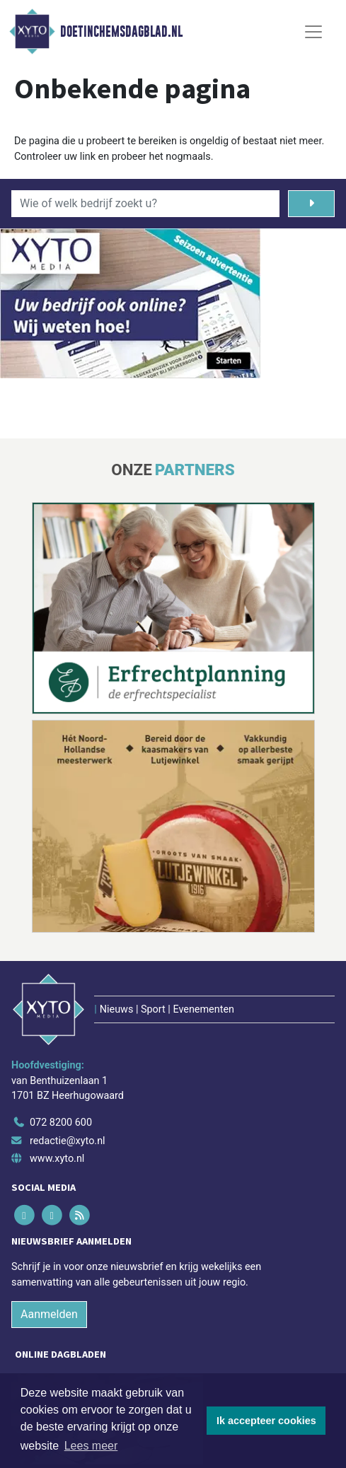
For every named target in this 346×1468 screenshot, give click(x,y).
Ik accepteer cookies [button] (266, 1420)
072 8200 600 (61, 1123)
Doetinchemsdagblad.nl (121, 32)
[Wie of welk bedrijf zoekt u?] (145, 203)
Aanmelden (49, 1314)
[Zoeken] (311, 203)
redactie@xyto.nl (67, 1141)
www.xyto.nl (57, 1159)
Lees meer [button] (91, 1446)
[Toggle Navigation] (313, 31)
